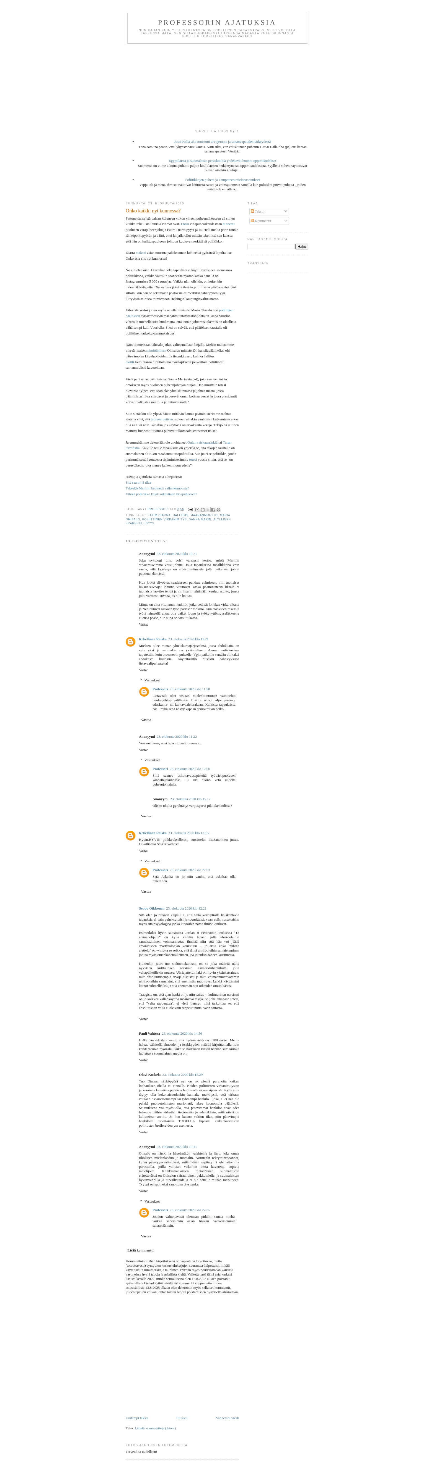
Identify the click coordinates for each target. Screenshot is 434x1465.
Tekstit (258, 211)
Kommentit (261, 221)
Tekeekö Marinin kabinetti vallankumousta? (157, 488)
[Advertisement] (217, 86)
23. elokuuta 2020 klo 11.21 (188, 639)
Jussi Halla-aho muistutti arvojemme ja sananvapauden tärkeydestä (222, 141)
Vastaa (143, 624)
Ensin (185, 224)
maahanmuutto (204, 515)
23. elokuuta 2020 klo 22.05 (190, 1210)
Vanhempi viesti (227, 1418)
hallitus (180, 515)
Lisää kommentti (141, 1250)
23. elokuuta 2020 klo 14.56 (182, 1033)
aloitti (130, 362)
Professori (160, 689)
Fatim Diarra (159, 515)
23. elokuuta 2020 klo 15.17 (190, 799)
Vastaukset (152, 680)
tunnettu (229, 224)
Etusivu (181, 1418)
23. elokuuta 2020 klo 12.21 (186, 908)
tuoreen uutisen (162, 419)
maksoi (141, 253)
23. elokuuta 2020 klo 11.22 (177, 736)
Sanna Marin (200, 519)
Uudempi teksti (137, 1418)
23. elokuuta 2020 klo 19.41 (177, 1147)
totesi (193, 459)
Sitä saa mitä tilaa (138, 482)
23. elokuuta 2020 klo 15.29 (182, 1075)
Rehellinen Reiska (153, 639)
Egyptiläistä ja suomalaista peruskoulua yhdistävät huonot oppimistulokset (223, 161)
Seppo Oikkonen (151, 908)
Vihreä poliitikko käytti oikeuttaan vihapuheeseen (161, 494)
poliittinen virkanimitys (164, 519)
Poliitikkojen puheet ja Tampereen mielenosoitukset (222, 180)
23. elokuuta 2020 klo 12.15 (188, 833)
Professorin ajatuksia (217, 23)
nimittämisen (157, 350)
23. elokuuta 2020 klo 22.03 (190, 870)
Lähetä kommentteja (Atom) (155, 1428)
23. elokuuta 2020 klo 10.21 (177, 554)
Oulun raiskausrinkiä (202, 442)
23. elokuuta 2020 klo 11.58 (190, 689)
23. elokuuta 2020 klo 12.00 (190, 769)
